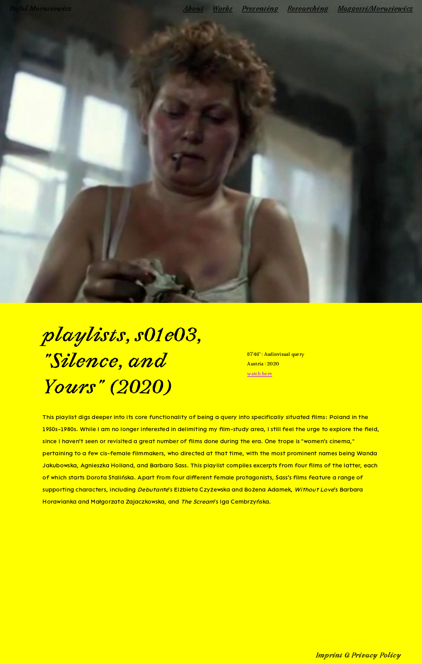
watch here (259, 374)
